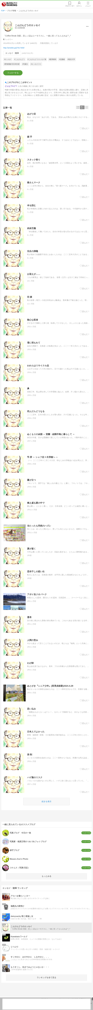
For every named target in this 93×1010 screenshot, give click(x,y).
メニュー (88, 6)
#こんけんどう (19, 59)
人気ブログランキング (9, 4)
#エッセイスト (36, 64)
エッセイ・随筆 (12, 53)
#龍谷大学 (71, 59)
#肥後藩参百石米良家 (12, 64)
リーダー (69, 6)
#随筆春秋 (52, 59)
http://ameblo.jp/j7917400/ (13, 48)
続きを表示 (46, 801)
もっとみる (46, 876)
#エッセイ (8, 59)
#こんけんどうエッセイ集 (37, 59)
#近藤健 (62, 59)
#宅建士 (25, 64)
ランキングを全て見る (46, 977)
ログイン (79, 6)
